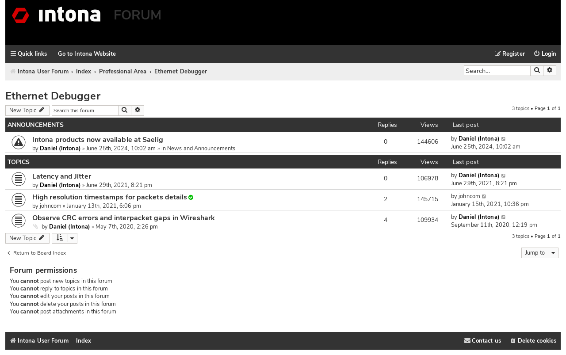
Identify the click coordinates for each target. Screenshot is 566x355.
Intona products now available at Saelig (97, 140)
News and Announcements (201, 149)
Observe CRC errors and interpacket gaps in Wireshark (123, 218)
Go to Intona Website (87, 54)
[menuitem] (545, 54)
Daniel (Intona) (60, 149)
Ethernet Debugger (52, 96)
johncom (50, 206)
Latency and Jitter (61, 176)
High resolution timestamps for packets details (109, 197)
